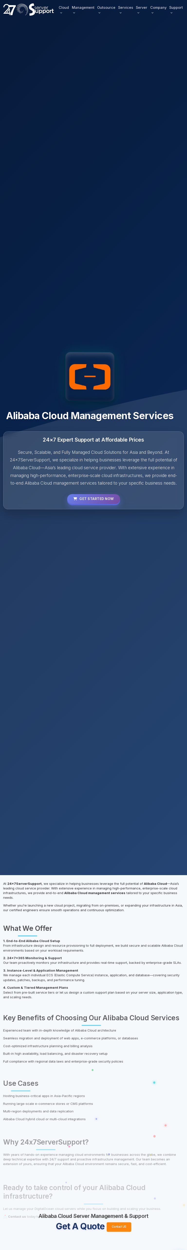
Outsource (106, 7)
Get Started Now (93, 498)
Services (125, 7)
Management (83, 7)
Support (176, 7)
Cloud (64, 7)
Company (158, 7)
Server (141, 7)
